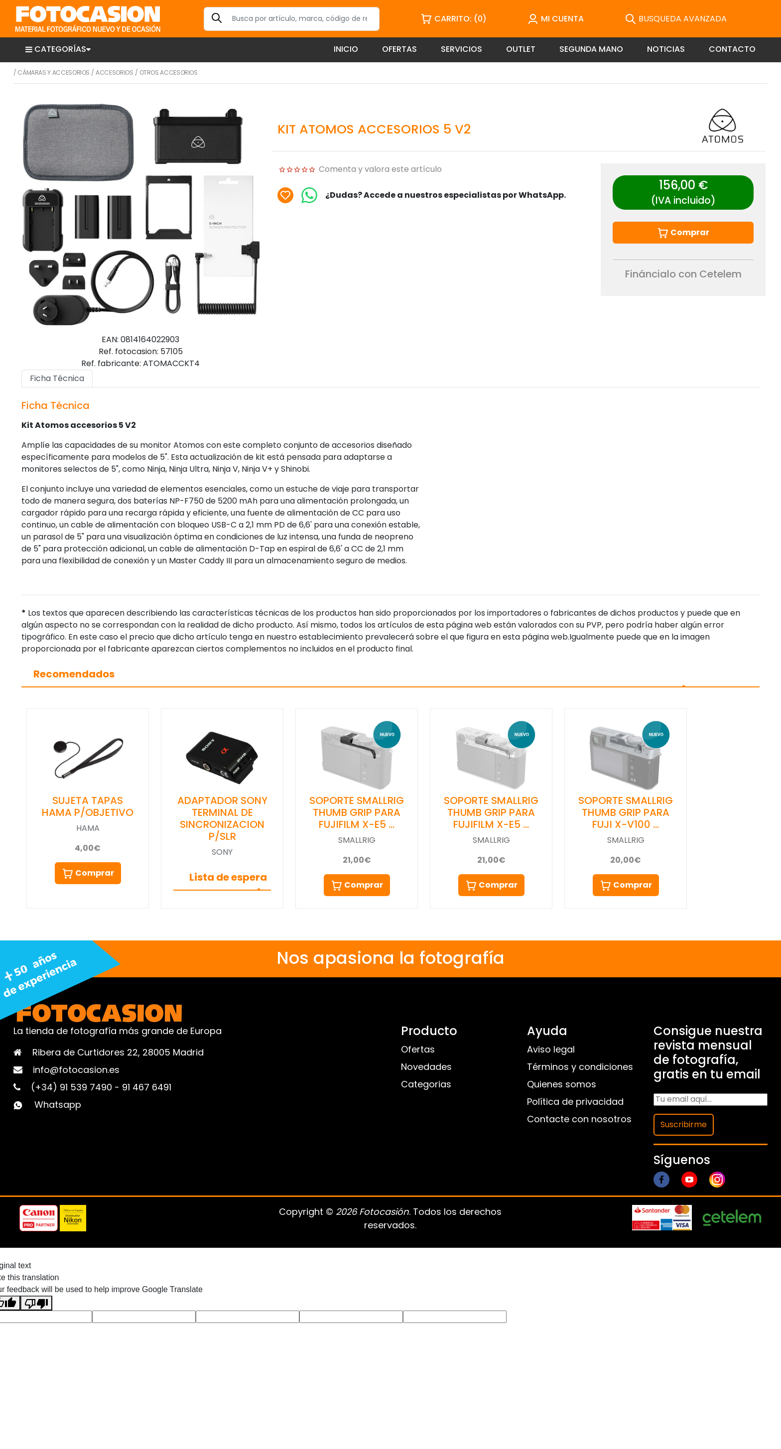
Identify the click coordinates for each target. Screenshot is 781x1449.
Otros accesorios (168, 72)
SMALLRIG (357, 840)
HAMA (88, 828)
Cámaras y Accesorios (53, 72)
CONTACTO (732, 49)
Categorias (426, 1084)
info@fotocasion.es (76, 1069)
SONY (222, 852)
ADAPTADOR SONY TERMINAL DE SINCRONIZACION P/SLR (222, 818)
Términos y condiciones (580, 1066)
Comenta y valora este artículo (380, 169)
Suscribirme (683, 1124)
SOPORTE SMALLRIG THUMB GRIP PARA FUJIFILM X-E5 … (356, 812)
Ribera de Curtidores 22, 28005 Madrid (118, 1052)
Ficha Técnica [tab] (57, 378)
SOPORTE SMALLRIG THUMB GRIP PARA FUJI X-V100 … (625, 812)
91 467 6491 (146, 1087)
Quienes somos (561, 1084)
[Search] (292, 19)
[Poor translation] (36, 1303)
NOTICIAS (666, 49)
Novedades (426, 1066)
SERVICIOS (461, 49)
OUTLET (520, 49)
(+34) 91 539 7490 (73, 1087)
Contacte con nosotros (579, 1119)
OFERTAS (399, 49)
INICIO (346, 49)
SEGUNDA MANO (591, 49)
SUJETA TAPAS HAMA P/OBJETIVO (87, 806)
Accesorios (114, 72)
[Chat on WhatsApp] (309, 195)
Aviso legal (551, 1049)
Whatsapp (57, 1104)
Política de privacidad (575, 1101)
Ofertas (418, 1049)
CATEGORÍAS (58, 49)
